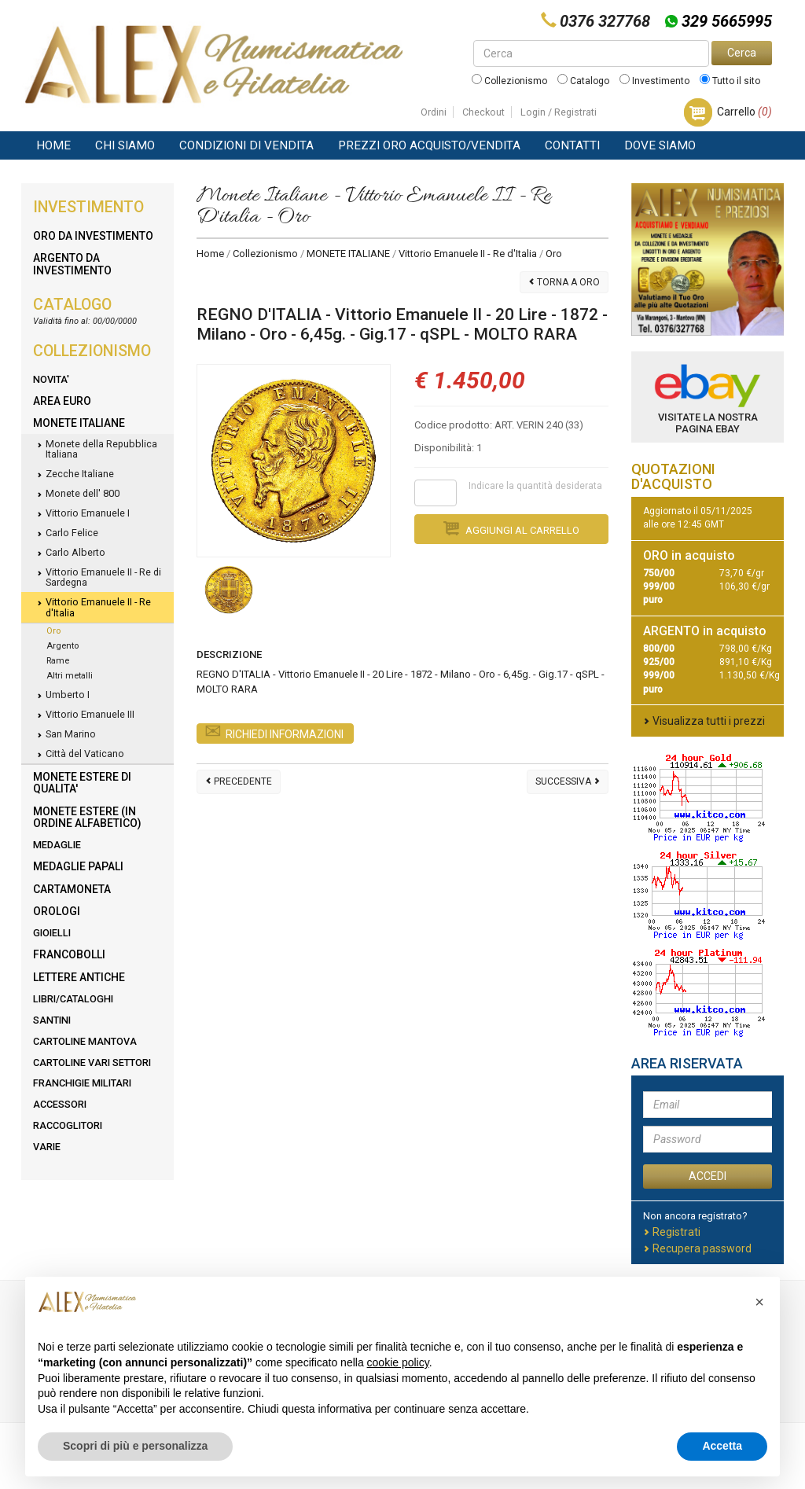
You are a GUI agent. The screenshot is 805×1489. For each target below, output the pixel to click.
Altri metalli (69, 676)
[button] (759, 1301)
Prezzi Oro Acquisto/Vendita (429, 145)
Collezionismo (509, 80)
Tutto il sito (730, 80)
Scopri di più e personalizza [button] (135, 1445)
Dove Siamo (660, 145)
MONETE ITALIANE (348, 253)
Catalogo (583, 80)
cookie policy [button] (398, 1362)
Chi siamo (125, 145)
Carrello (744, 111)
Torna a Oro (564, 282)
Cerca (741, 52)
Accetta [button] (722, 1445)
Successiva (567, 781)
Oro (53, 631)
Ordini (434, 112)
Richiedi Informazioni (274, 734)
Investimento (654, 80)
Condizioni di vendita (246, 145)
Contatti (572, 145)
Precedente (238, 781)
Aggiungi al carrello (511, 528)
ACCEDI (707, 1176)
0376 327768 (605, 21)
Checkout (483, 112)
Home (53, 145)
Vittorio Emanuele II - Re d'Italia (468, 253)
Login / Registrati (558, 112)
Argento (62, 646)
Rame (57, 661)
